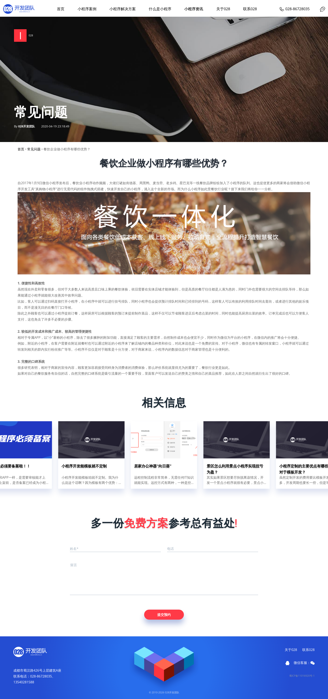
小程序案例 (87, 8)
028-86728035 (294, 8)
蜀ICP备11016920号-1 (302, 675)
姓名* (74, 548)
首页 (60, 8)
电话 (170, 548)
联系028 (250, 8)
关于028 (223, 8)
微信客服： (304, 662)
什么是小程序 (160, 8)
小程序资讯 (193, 8)
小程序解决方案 (122, 8)
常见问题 (34, 149)
